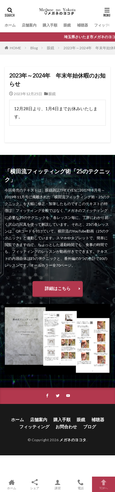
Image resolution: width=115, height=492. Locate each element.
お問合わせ (66, 426)
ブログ (89, 426)
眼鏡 (67, 25)
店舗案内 (29, 25)
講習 (57, 484)
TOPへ (103, 484)
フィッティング (34, 426)
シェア (34, 484)
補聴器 (82, 25)
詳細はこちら (58, 288)
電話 (80, 484)
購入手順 (50, 25)
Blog (34, 48)
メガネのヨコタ (72, 440)
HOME (15, 48)
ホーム (10, 25)
